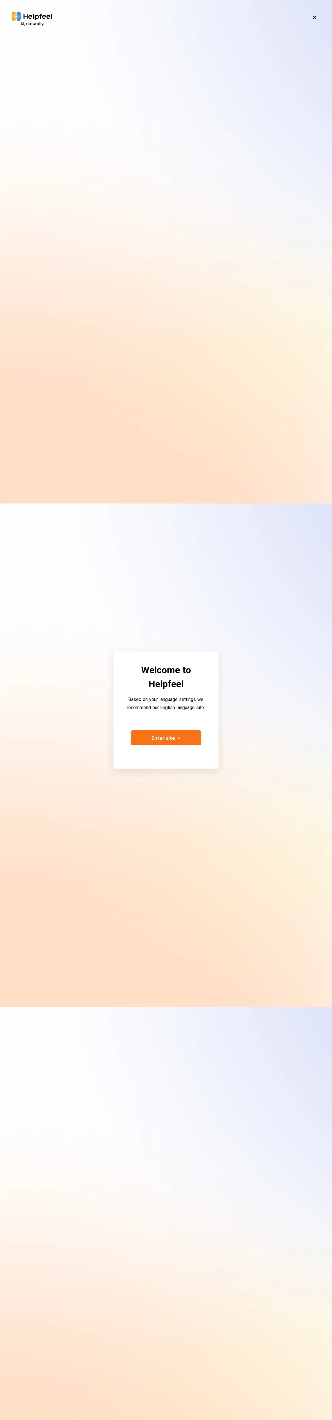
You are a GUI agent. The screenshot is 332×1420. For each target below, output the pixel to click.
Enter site (166, 738)
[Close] (314, 17)
